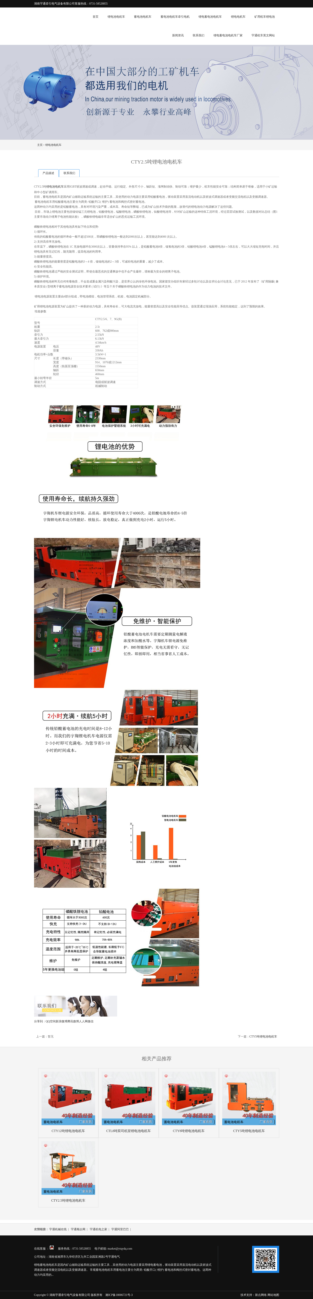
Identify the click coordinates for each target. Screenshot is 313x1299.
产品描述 (48, 173)
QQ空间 (51, 1021)
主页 (40, 144)
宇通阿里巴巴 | (121, 1229)
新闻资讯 (178, 35)
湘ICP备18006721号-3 (119, 1295)
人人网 (83, 1021)
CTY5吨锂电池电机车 (263, 1036)
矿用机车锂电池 (264, 16)
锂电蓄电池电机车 (210, 16)
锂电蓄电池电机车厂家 (228, 35)
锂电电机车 (238, 16)
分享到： (40, 1021)
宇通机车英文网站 (263, 35)
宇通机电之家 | (100, 1229)
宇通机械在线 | (59, 1229)
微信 (90, 1021)
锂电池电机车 (116, 16)
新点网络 (261, 1295)
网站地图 (273, 1295)
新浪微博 (61, 1021)
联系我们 (198, 35)
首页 (95, 16)
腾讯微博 (73, 1021)
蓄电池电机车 (142, 16)
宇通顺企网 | (80, 1229)
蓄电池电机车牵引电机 (175, 16)
